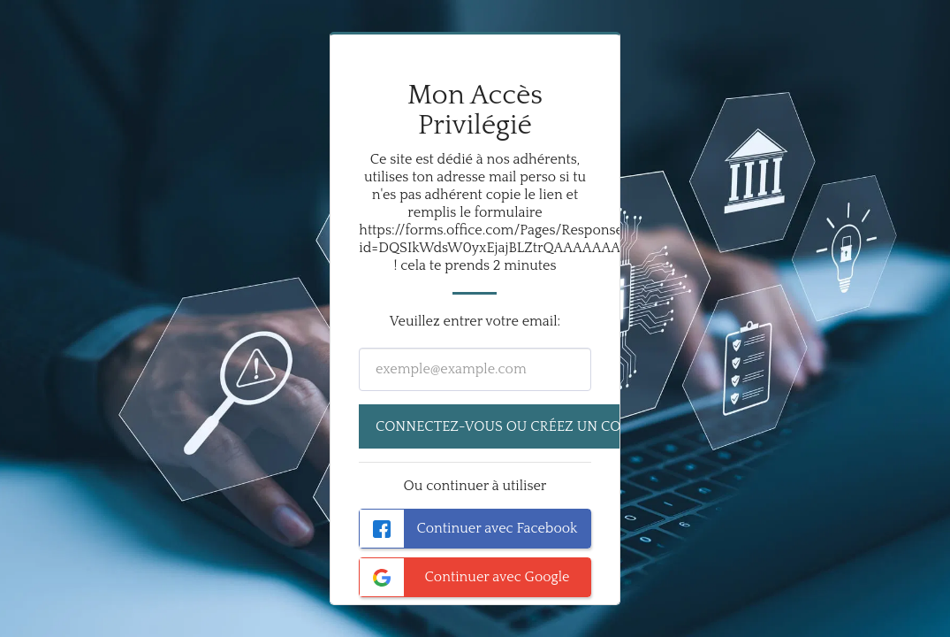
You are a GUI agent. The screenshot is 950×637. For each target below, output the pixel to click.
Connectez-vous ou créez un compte (516, 426)
